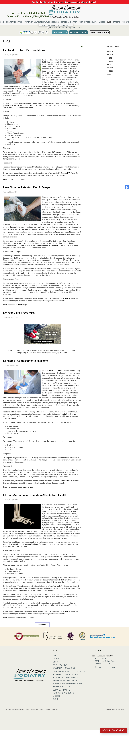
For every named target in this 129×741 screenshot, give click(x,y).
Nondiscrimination (118, 709)
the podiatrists (19, 245)
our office (48, 173)
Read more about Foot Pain (14, 179)
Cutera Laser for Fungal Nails (69, 683)
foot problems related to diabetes (65, 232)
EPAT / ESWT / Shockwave (65, 677)
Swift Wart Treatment (65, 680)
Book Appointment (113, 730)
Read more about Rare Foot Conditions (18, 617)
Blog (109, 22)
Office (19, 22)
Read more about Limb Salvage (15, 304)
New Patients (60, 32)
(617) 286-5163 (73, 27)
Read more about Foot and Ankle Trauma (19, 487)
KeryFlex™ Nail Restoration (67, 674)
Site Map (108, 709)
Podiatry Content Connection (48, 709)
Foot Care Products (88, 22)
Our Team (10, 22)
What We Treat (31, 22)
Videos (102, 22)
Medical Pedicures (63, 686)
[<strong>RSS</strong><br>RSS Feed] (82, 46)
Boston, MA (65, 173)
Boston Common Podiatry (27, 105)
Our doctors (43, 105)
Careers (116, 22)
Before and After (69, 22)
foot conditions (14, 86)
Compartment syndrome (52, 370)
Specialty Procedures (49, 22)
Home (56, 655)
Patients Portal (78, 32)
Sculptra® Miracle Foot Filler (69, 671)
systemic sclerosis (49, 514)
